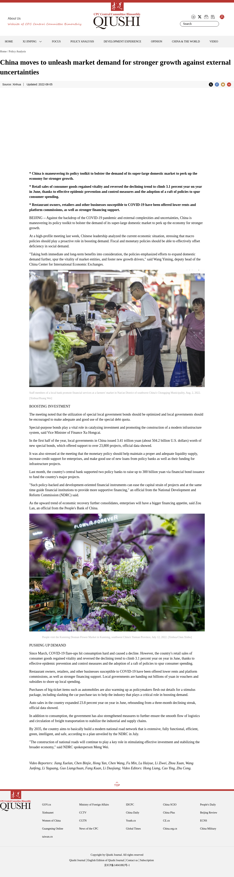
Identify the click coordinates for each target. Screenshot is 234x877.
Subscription (147, 860)
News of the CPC (88, 828)
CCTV (82, 812)
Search (215, 23)
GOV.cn (46, 804)
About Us (14, 18)
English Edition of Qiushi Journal (105, 860)
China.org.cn (170, 828)
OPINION (156, 41)
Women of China (51, 820)
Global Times (133, 828)
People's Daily (208, 804)
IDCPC (130, 804)
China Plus (169, 812)
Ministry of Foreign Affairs (94, 804)
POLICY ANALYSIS (82, 41)
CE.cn (166, 820)
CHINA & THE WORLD (186, 41)
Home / (4, 51)
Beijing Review (208, 812)
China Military (208, 828)
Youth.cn (131, 820)
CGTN (83, 820)
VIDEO (214, 41)
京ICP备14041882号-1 (117, 865)
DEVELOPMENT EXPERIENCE (122, 41)
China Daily (132, 812)
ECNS (203, 820)
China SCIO (169, 804)
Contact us (132, 860)
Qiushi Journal (77, 860)
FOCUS (56, 41)
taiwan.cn (47, 836)
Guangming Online (52, 828)
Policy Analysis (17, 51)
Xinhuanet (47, 812)
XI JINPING (29, 41)
